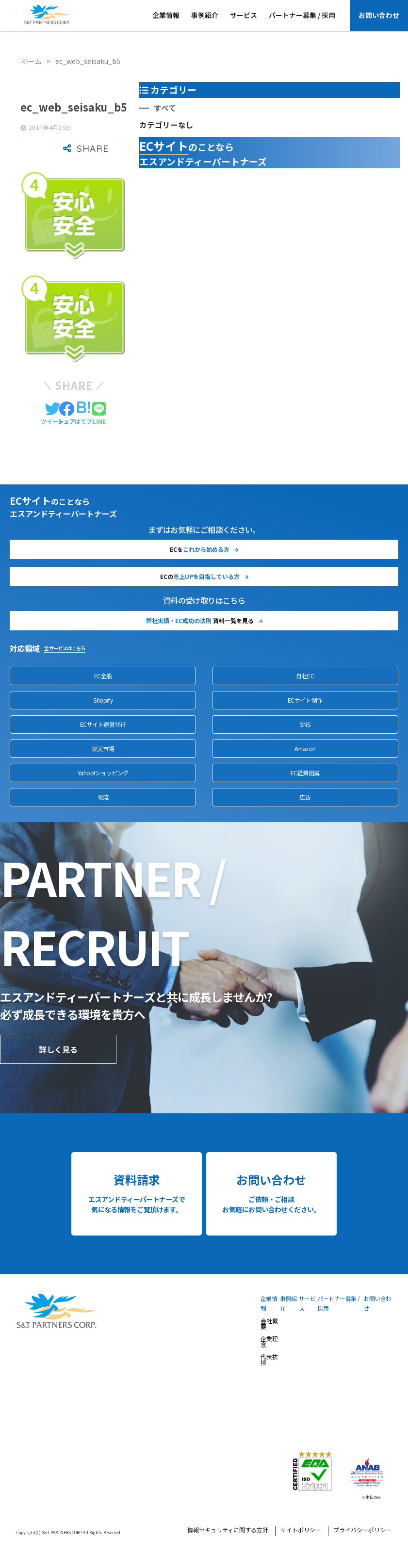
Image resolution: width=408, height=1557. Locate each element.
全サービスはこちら (64, 648)
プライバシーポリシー (362, 1530)
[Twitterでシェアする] (52, 413)
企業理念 (269, 1342)
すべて (165, 107)
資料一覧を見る (200, 620)
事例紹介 (204, 15)
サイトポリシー (300, 1530)
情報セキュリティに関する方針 (227, 1530)
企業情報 (166, 15)
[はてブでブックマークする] (83, 413)
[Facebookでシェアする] (66, 413)
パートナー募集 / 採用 (302, 15)
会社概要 (269, 1324)
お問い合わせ (379, 15)
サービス (243, 15)
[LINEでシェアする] (99, 413)
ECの (200, 576)
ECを (199, 549)
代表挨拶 (269, 1360)
